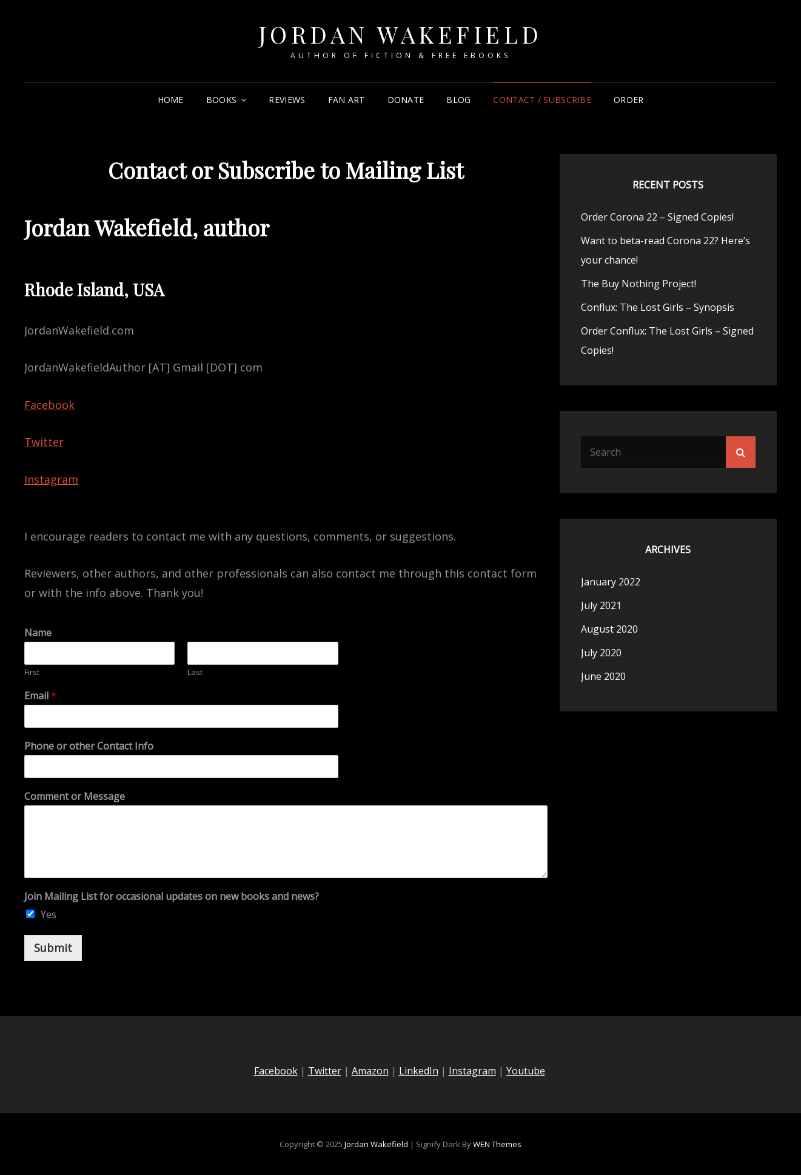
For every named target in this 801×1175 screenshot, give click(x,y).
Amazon (370, 1070)
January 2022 (610, 581)
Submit (53, 947)
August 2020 (609, 629)
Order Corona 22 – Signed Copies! (657, 217)
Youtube (525, 1070)
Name (38, 633)
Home (171, 99)
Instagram (51, 479)
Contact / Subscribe (542, 99)
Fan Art (346, 99)
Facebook (49, 405)
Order (628, 99)
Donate (405, 99)
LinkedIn (418, 1070)
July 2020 (601, 652)
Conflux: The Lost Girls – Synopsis (657, 307)
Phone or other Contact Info (88, 746)
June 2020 (603, 676)
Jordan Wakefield (401, 34)
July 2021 (601, 605)
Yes (48, 914)
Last (195, 672)
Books (221, 99)
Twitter (44, 441)
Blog (458, 99)
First (31, 672)
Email (40, 696)
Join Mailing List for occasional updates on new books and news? (171, 896)
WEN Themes (497, 1144)
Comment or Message (74, 796)
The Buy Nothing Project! (638, 283)
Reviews (287, 99)
